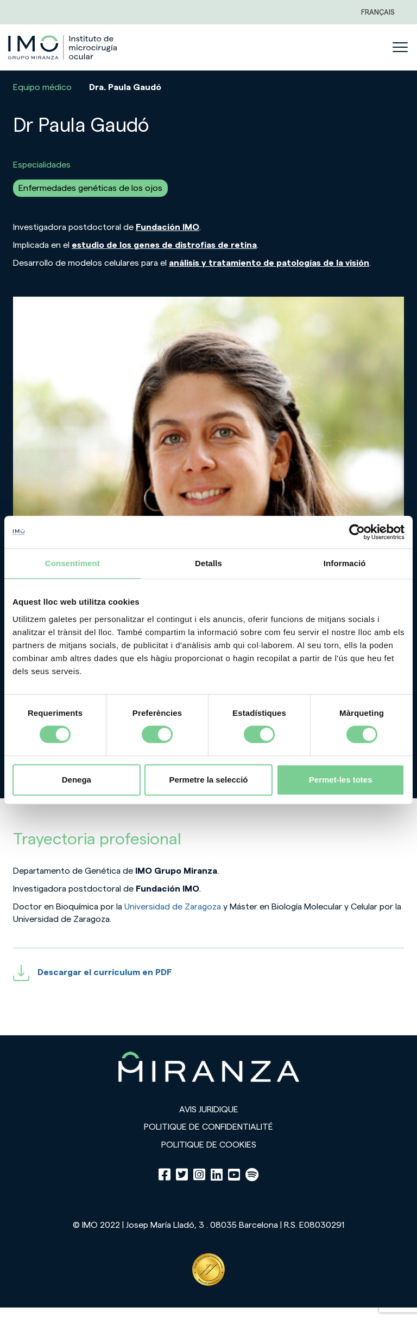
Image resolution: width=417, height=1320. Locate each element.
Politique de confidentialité (208, 1127)
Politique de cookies (208, 1144)
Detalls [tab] (208, 563)
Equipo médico (42, 87)
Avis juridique (208, 1109)
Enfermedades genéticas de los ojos (90, 188)
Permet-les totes (340, 779)
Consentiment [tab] (72, 563)
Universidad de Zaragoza (172, 906)
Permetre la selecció (208, 779)
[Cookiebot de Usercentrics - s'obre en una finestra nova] (357, 532)
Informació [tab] (345, 563)
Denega (76, 779)
